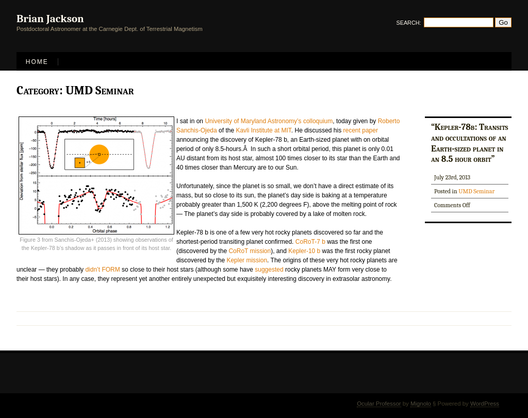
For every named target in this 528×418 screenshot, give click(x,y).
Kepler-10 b (304, 251)
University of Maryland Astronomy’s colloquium (269, 121)
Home (37, 61)
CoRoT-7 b (310, 241)
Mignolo (420, 403)
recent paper (360, 130)
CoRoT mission (249, 251)
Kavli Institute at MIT (263, 130)
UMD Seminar (476, 191)
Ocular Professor (379, 403)
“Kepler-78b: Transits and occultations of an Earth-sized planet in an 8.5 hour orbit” (469, 143)
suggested (269, 269)
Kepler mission (246, 260)
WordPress (484, 403)
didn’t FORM (102, 269)
